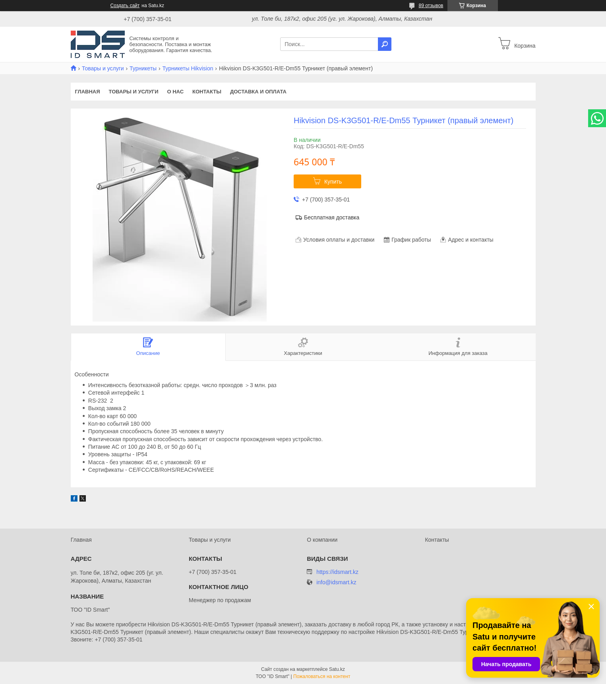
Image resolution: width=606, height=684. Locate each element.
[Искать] (384, 44)
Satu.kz (337, 669)
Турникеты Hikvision (188, 68)
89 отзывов (430, 5)
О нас (175, 92)
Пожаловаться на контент (321, 676)
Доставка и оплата (258, 92)
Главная (87, 92)
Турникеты (143, 68)
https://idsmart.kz (337, 572)
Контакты (206, 92)
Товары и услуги (103, 68)
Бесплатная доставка (331, 217)
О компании (322, 540)
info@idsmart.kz (336, 582)
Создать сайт (125, 5)
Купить (333, 181)
